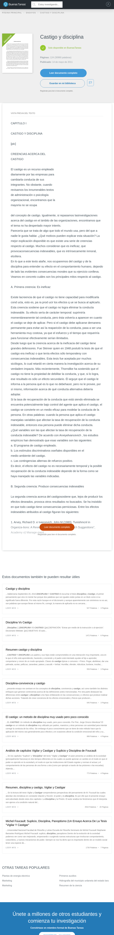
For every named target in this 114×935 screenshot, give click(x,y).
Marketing (7, 880)
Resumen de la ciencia (70, 885)
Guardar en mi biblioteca (62, 83)
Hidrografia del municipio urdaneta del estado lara (84, 880)
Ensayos (31, 13)
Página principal (12, 13)
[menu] (109, 4)
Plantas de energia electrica (16, 876)
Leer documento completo (63, 73)
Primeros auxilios (67, 876)
